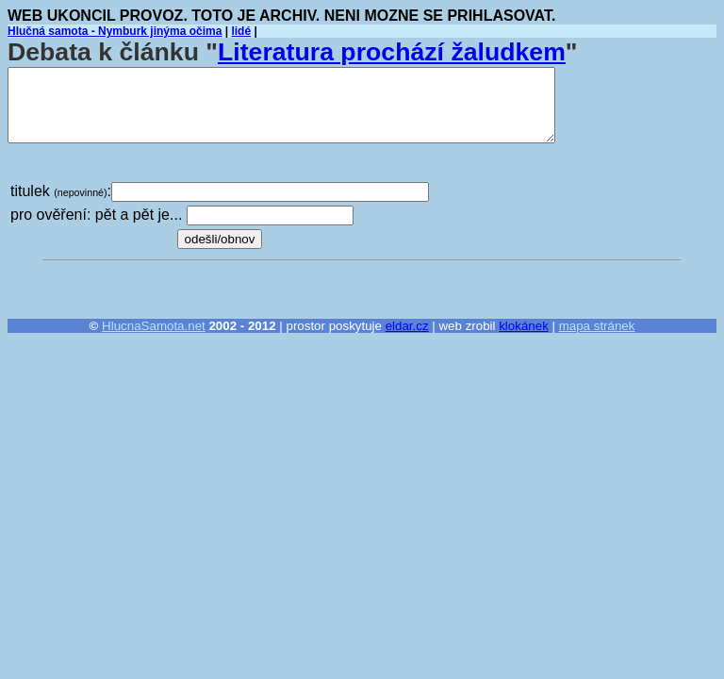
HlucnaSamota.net (154, 326)
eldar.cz (407, 326)
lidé (241, 31)
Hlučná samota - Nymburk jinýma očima (115, 31)
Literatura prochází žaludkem (392, 52)
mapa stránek (597, 326)
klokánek (524, 326)
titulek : (60, 191)
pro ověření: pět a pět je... (96, 215)
